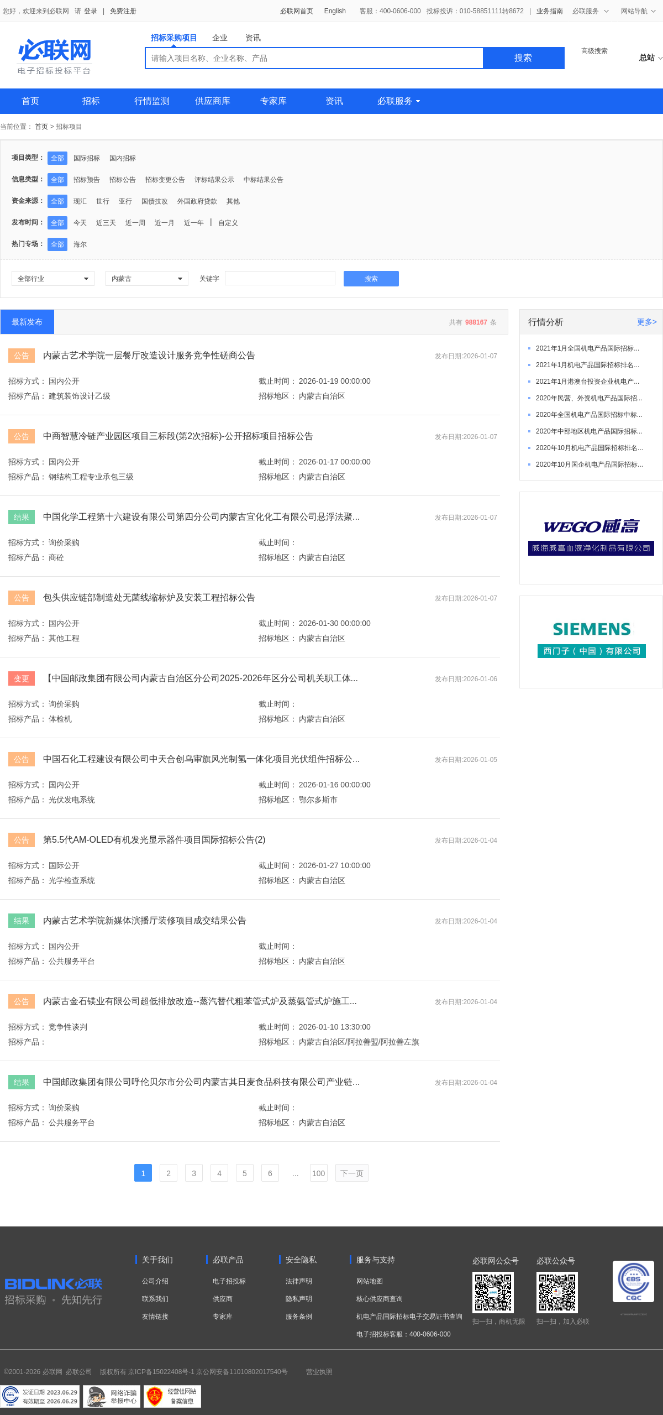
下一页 (352, 1173)
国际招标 (86, 158)
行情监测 (152, 101)
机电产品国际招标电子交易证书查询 (409, 1316)
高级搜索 (594, 51)
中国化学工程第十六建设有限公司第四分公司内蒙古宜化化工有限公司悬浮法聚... (201, 516)
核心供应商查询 (379, 1299)
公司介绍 (155, 1281)
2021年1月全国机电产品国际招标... (587, 348)
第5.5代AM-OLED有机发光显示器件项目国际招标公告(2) (154, 839)
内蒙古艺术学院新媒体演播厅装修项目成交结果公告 (144, 920)
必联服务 (398, 101)
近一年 (194, 223)
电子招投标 (229, 1281)
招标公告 (122, 180)
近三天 (106, 223)
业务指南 (549, 11)
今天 (80, 223)
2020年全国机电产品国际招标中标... (589, 415)
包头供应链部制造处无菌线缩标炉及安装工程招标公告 (149, 597)
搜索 (523, 57)
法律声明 (299, 1281)
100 (318, 1173)
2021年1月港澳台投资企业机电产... (587, 381)
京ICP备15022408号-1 (161, 1372)
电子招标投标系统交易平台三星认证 (633, 1314)
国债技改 (154, 201)
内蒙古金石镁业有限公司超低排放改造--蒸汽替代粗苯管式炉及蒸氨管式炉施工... (200, 1001)
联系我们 (155, 1299)
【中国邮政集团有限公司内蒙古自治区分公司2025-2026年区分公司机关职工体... (200, 678)
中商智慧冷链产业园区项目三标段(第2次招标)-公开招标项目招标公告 (178, 436)
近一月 (165, 223)
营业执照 (319, 1372)
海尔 (80, 244)
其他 (233, 201)
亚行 (125, 201)
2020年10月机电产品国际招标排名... (589, 448)
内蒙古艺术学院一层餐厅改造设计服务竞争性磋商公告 (149, 355)
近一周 (135, 223)
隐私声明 (299, 1299)
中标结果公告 (263, 180)
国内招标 (122, 158)
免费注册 (123, 11)
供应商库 (212, 101)
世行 (102, 201)
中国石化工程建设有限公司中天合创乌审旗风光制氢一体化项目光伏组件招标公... (201, 759)
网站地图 (369, 1281)
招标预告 (86, 180)
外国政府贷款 (197, 201)
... (295, 1173)
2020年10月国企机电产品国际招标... (589, 464)
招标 (91, 101)
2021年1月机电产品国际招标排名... (587, 365)
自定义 (228, 223)
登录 (90, 11)
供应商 (223, 1299)
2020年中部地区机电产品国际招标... (589, 431)
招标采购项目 (174, 40)
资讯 (253, 37)
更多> (647, 321)
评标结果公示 (214, 180)
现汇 (80, 201)
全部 (57, 158)
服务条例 (299, 1316)
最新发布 (27, 321)
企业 (220, 37)
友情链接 (155, 1316)
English (335, 11)
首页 (30, 101)
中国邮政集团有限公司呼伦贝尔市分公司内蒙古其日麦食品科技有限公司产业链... (201, 1082)
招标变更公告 (165, 180)
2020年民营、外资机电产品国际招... (589, 398)
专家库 (273, 101)
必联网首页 (296, 11)
